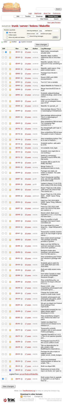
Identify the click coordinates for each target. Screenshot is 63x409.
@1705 (18, 163)
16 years (28, 173)
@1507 (18, 233)
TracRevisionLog (29, 391)
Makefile (44, 25)
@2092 (18, 74)
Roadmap (39, 16)
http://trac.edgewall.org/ (54, 400)
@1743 (18, 134)
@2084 (18, 78)
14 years (28, 52)
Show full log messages (35, 36)
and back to (52, 30)
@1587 (18, 179)
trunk (15, 25)
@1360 (18, 282)
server (24, 25)
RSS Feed (27, 396)
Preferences (57, 13)
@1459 (18, 252)
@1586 (18, 184)
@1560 (18, 196)
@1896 (18, 106)
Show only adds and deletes (15, 37)
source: (6, 25)
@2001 (18, 95)
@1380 (18, 275)
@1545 (18, 215)
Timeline (27, 16)
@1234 (18, 354)
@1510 (18, 227)
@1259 (18, 342)
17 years (28, 288)
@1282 (18, 324)
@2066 (18, 89)
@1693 (18, 167)
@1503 (18, 240)
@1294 (18, 305)
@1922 (18, 101)
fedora (34, 25)
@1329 (18, 299)
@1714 (18, 152)
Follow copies (11, 35)
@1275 (18, 330)
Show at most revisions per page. (39, 33)
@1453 (18, 258)
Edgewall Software (27, 400)
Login (30, 13)
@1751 (18, 129)
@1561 (18, 190)
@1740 (18, 139)
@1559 (18, 202)
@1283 (18, 318)
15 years (28, 95)
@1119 (18, 370)
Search (56, 19)
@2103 (18, 63)
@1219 (18, 361)
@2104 (18, 57)
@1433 (18, 265)
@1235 (18, 347)
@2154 (18, 52)
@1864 (18, 117)
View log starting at (36, 30)
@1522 (18, 221)
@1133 (18, 366)
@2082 (18, 85)
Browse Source (53, 16)
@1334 (18, 293)
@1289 (18, 311)
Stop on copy (11, 33)
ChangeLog (38, 396)
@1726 (18, 144)
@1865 (18, 111)
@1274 (18, 336)
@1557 (18, 208)
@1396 (18, 270)
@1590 (18, 173)
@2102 (18, 69)
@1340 (18, 288)
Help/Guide (37, 13)
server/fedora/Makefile (28, 374)
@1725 (18, 148)
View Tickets (44, 19)
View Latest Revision (54, 22)
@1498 (18, 246)
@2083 (18, 82)
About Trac (47, 13)
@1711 (18, 157)
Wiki (18, 16)
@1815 (18, 123)
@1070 (18, 379)
